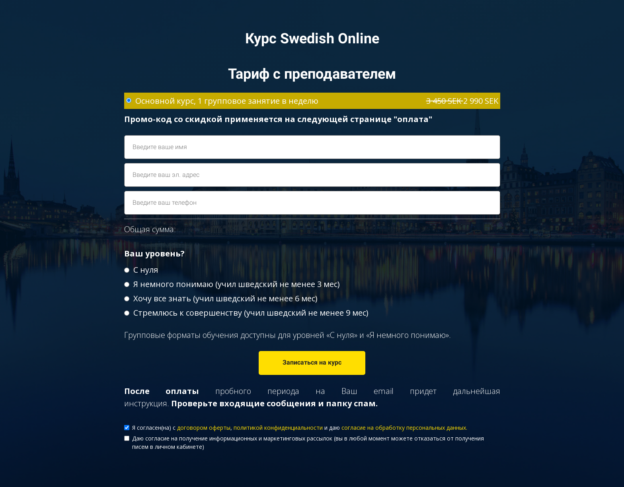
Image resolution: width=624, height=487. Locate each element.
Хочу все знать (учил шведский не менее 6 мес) (221, 298)
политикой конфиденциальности (278, 427)
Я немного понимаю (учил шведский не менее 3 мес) (232, 284)
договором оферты (203, 427)
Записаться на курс (312, 362)
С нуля (141, 269)
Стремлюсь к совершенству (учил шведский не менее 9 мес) (246, 312)
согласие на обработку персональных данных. (404, 427)
